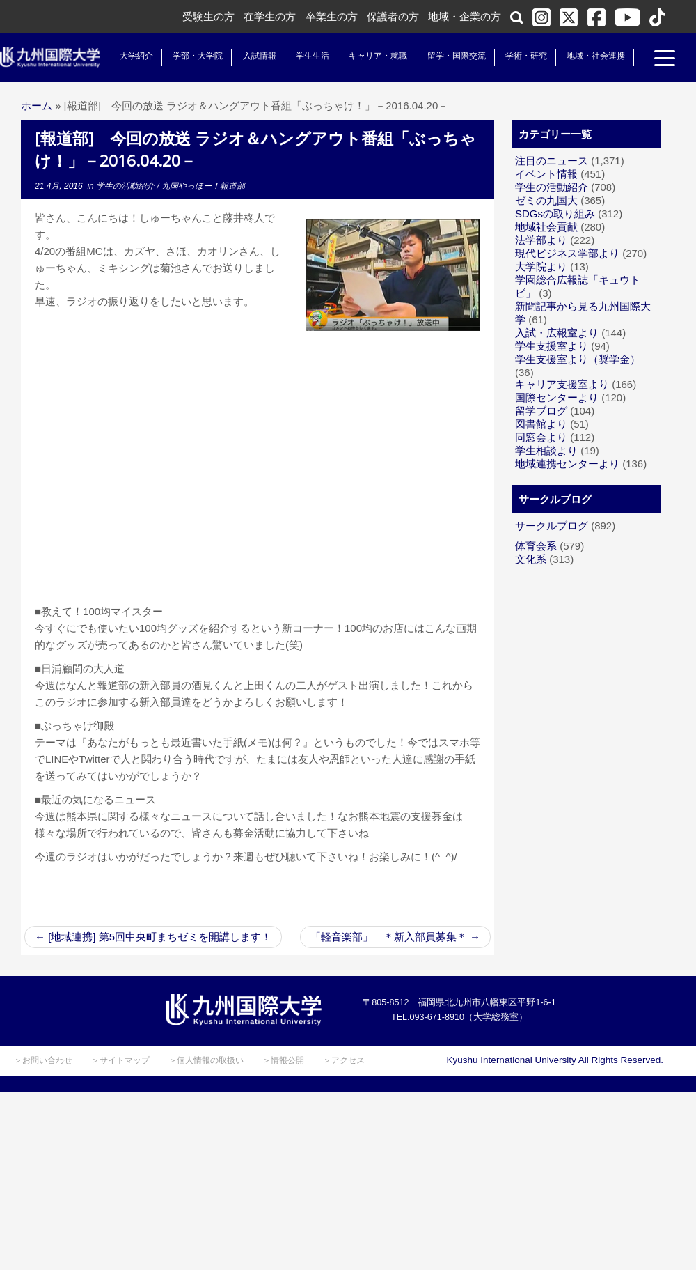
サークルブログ (551, 526)
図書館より (541, 424)
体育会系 (536, 546)
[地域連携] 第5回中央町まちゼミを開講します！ (153, 937)
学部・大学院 (195, 56)
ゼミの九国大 (546, 200)
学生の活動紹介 (126, 186)
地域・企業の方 (464, 16)
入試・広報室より (557, 333)
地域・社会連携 (593, 56)
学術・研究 (523, 56)
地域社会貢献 (546, 227)
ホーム (36, 105)
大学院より (541, 266)
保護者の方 (393, 16)
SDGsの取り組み (555, 213)
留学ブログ (541, 411)
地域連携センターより (567, 464)
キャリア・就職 (375, 56)
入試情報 (257, 56)
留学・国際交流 (454, 56)
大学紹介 (133, 56)
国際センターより (557, 397)
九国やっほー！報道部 (203, 186)
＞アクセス (344, 1060)
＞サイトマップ (120, 1060)
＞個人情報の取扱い (206, 1060)
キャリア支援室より (562, 384)
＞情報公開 (283, 1060)
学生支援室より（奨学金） (577, 359)
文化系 (530, 559)
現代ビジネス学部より (567, 253)
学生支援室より (551, 346)
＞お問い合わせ (43, 1060)
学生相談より (546, 450)
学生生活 (309, 56)
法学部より (541, 240)
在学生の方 (270, 16)
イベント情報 (546, 174)
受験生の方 (208, 16)
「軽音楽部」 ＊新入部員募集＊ (395, 937)
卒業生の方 (332, 16)
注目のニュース (551, 161)
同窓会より (541, 437)
